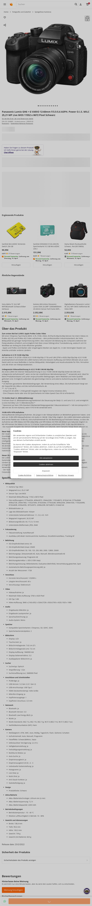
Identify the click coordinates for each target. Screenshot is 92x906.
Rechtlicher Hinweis (66, 475)
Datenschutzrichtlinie (44, 475)
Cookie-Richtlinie (24, 475)
